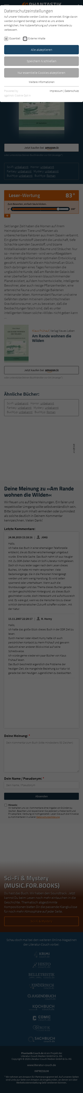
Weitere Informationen (41, 82)
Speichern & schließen (42, 61)
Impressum (56, 91)
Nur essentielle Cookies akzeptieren (41, 73)
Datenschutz (72, 91)
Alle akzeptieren (41, 49)
